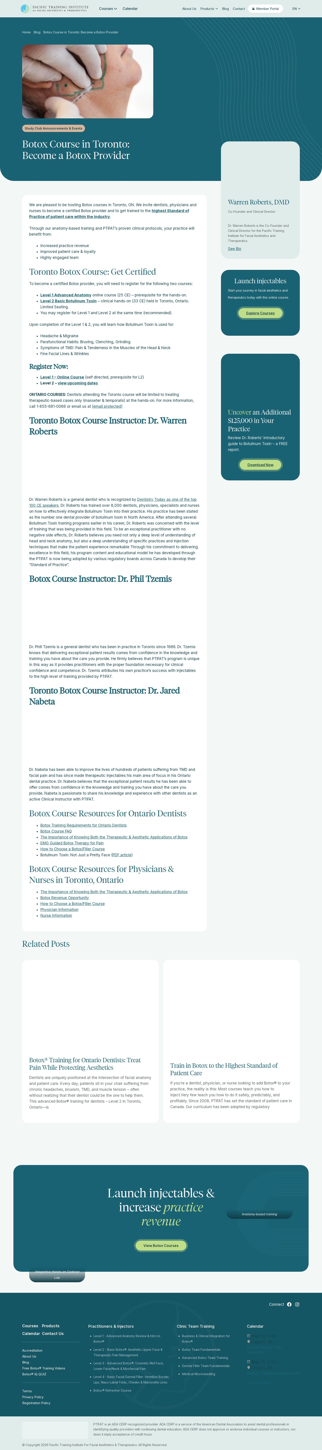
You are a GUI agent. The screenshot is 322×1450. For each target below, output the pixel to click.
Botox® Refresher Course (112, 1390)
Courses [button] (108, 8)
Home (27, 32)
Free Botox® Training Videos (43, 1368)
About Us (189, 9)
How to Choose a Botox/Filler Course (72, 849)
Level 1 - (100, 1336)
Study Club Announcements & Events (53, 128)
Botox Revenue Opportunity (64, 898)
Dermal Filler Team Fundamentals (206, 1366)
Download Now (260, 465)
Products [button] (209, 8)
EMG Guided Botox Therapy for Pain (72, 843)
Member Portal (267, 9)
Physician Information (59, 909)
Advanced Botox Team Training (205, 1358)
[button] (293, 8)
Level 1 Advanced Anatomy (65, 295)
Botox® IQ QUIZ (34, 1374)
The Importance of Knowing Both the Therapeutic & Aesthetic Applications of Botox (114, 837)
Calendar (130, 8)
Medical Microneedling (198, 1374)
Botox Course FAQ (56, 831)
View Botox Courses (161, 1245)
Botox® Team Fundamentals (273, 1373)
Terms (27, 1391)
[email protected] (107, 406)
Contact (239, 9)
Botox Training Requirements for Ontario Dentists (83, 825)
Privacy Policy (32, 1397)
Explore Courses (260, 313)
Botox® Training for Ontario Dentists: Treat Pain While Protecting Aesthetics (85, 1063)
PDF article (121, 855)
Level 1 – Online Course (62, 377)
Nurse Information (56, 915)
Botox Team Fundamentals (201, 1349)
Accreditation (32, 1350)
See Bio (234, 249)
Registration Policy (36, 1403)
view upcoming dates (78, 383)
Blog (225, 9)
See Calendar (259, 1383)
